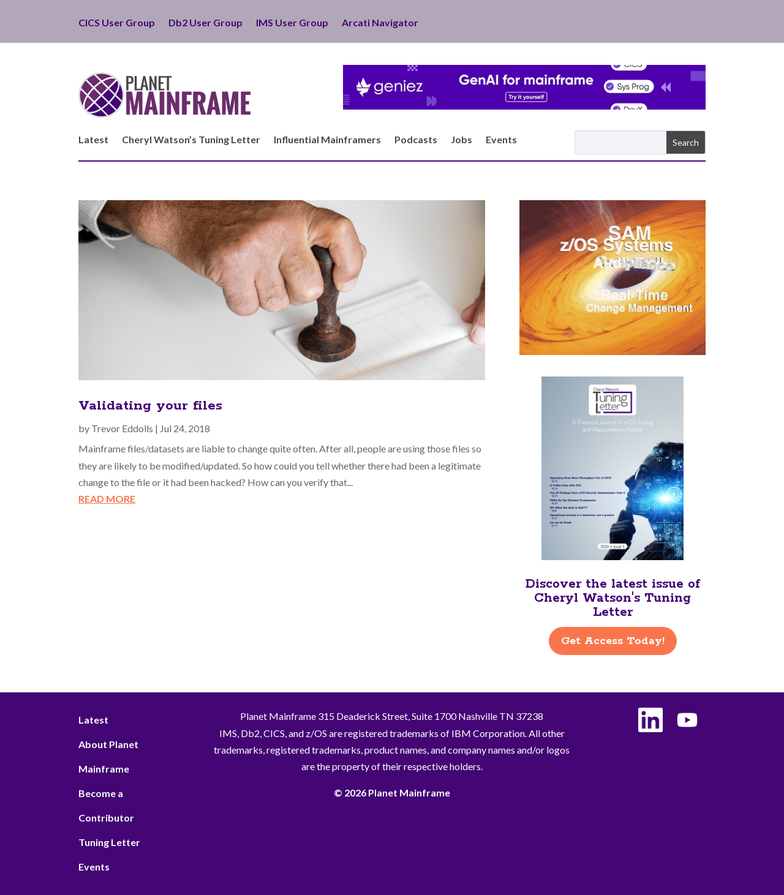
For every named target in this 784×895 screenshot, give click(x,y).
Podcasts (415, 140)
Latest (93, 140)
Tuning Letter (109, 842)
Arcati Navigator (380, 23)
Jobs (461, 140)
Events (501, 140)
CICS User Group (116, 23)
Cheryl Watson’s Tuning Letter (191, 140)
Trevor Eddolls (122, 428)
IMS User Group (292, 23)
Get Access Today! (613, 641)
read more (106, 498)
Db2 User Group (205, 23)
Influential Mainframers (327, 140)
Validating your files (150, 405)
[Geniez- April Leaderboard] (524, 105)
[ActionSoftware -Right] (612, 351)
